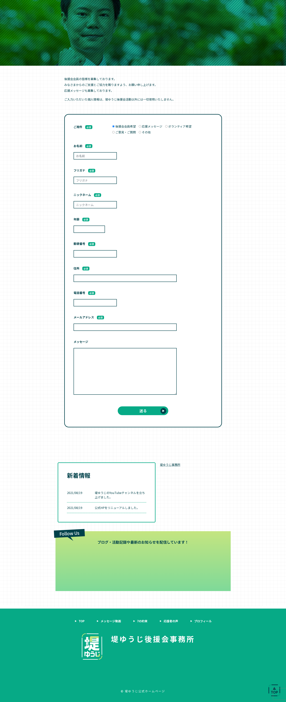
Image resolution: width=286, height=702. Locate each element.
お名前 (83, 146)
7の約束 (131, 6)
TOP (82, 621)
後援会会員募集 (208, 6)
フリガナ (84, 170)
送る (143, 410)
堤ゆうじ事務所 (170, 464)
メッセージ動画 (110, 6)
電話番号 (84, 293)
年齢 (82, 219)
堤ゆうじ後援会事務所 (153, 639)
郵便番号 (84, 243)
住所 (82, 268)
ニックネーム (87, 195)
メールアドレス (89, 317)
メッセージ (81, 341)
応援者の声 (150, 6)
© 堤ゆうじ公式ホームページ (143, 691)
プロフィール (172, 6)
